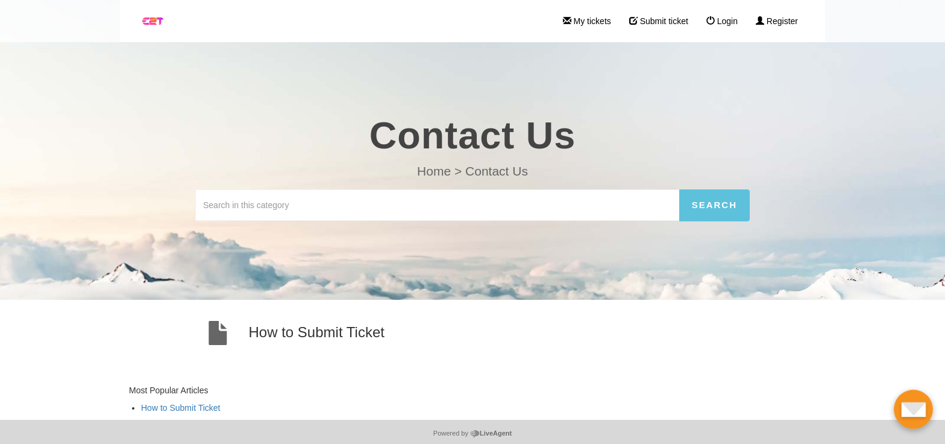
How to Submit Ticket (181, 408)
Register (777, 21)
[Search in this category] (437, 205)
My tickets (587, 21)
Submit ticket (658, 21)
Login (722, 21)
